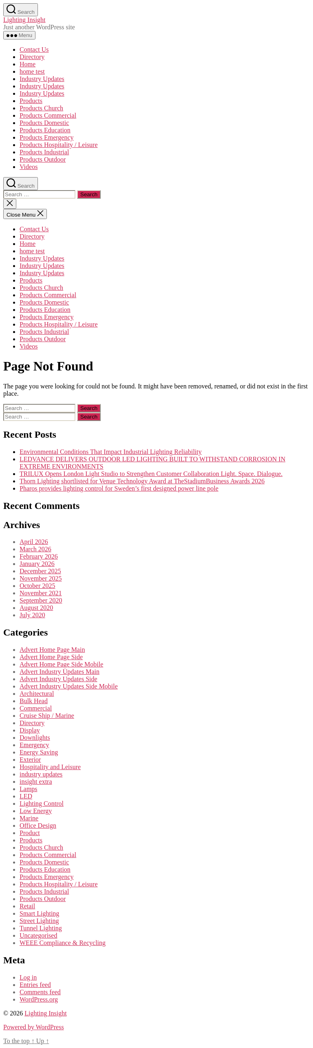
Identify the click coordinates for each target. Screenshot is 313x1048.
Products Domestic (44, 122)
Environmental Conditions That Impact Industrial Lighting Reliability (111, 451)
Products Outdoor (43, 159)
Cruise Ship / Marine (47, 715)
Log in (28, 977)
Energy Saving (39, 752)
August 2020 (36, 607)
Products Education (45, 130)
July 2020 (32, 615)
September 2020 (41, 600)
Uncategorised (38, 935)
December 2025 (40, 571)
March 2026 (35, 549)
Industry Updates (42, 78)
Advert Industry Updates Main (59, 671)
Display (30, 730)
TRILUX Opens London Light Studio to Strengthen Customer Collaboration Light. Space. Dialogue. (151, 473)
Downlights (35, 737)
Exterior (30, 759)
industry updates (41, 774)
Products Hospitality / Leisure (59, 144)
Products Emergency (47, 137)
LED (26, 796)
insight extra (36, 781)
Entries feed (35, 984)
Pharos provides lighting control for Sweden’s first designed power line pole (119, 488)
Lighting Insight (24, 19)
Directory (32, 56)
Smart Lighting (39, 913)
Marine (29, 818)
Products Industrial (44, 152)
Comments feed (40, 992)
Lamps (28, 788)
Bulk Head (34, 700)
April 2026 (34, 541)
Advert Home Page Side (51, 656)
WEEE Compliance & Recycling (63, 942)
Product (30, 832)
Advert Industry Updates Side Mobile (69, 686)
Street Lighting (39, 920)
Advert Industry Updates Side (58, 678)
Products (31, 100)
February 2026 (39, 556)
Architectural (37, 693)
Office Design (38, 825)
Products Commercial (48, 115)
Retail (27, 906)
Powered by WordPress (33, 1027)
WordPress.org (39, 999)
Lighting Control (42, 803)
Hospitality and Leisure (50, 766)
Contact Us (34, 49)
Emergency (34, 744)
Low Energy (36, 810)
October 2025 (37, 585)
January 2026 (37, 563)
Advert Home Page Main (52, 649)
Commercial (36, 708)
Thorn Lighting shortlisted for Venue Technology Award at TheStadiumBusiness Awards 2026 (142, 481)
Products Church (41, 108)
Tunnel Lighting (41, 928)
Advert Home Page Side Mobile (61, 664)
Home (27, 64)
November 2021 (41, 593)
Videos (28, 166)
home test (32, 71)
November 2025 (41, 578)
